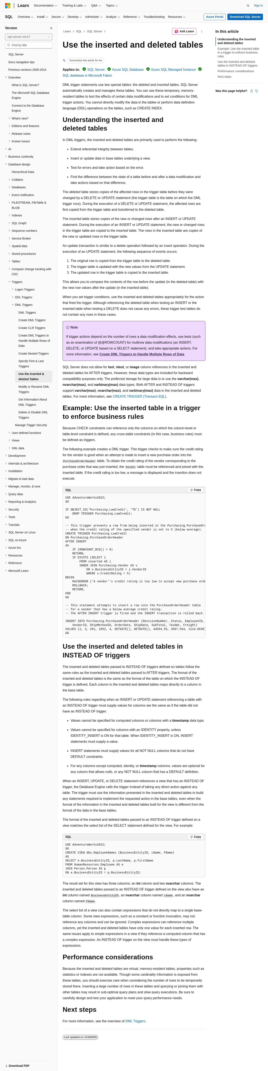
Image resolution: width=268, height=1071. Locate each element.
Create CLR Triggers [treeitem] (31, 328)
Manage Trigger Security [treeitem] (31, 425)
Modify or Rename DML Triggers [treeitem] (33, 389)
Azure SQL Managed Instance (173, 69)
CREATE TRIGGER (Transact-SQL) (139, 396)
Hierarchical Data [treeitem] (23, 172)
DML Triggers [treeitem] (27, 312)
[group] (134, 565)
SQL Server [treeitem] (16, 54)
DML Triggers (135, 1021)
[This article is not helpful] (256, 90)
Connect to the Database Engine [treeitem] (28, 108)
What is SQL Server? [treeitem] (25, 85)
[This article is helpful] (251, 90)
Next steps (224, 76)
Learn (67, 31)
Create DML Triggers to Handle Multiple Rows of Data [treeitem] (34, 340)
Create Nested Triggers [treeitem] (33, 353)
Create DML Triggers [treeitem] (31, 320)
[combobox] (28, 37)
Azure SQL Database (128, 69)
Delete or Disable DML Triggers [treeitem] (33, 415)
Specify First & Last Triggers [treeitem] (31, 363)
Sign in (258, 5)
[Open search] (248, 5)
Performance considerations (236, 71)
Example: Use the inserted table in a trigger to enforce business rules (238, 52)
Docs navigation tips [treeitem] (21, 62)
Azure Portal (214, 16)
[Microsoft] (7, 5)
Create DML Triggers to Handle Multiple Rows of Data (141, 354)
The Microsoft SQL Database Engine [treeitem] (30, 95)
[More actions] (201, 31)
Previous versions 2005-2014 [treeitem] (27, 69)
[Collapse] (51, 28)
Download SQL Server (245, 16)
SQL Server (94, 31)
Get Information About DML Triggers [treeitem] (32, 402)
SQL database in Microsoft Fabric (87, 75)
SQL (79, 31)
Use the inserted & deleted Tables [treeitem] (31, 376)
